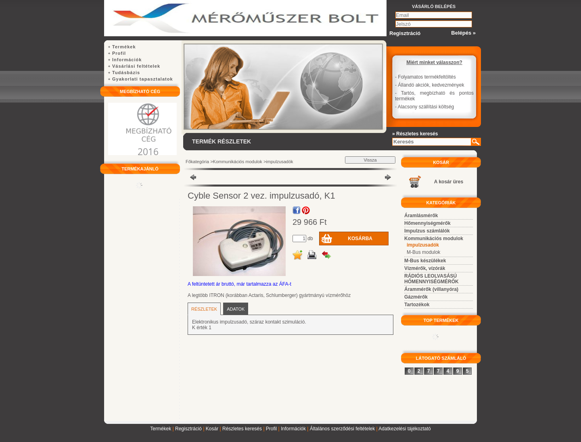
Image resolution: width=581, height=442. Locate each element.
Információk (293, 429)
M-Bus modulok (423, 252)
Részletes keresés (242, 429)
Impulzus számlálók (427, 231)
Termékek (160, 429)
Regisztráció (188, 429)
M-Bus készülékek (425, 261)
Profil (271, 429)
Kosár (212, 429)
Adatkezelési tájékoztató (404, 429)
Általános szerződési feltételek (342, 429)
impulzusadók (279, 161)
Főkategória (197, 161)
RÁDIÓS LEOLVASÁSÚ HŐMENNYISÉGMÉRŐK (431, 278)
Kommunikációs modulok (237, 161)
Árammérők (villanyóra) (431, 289)
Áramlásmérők (421, 215)
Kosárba (360, 238)
